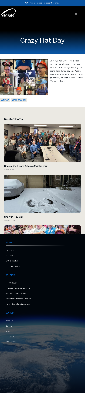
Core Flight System (13, 266)
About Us (9, 320)
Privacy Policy (11, 342)
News (8, 331)
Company (5, 100)
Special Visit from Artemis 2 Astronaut (26, 165)
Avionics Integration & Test (16, 293)
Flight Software (11, 283)
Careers (9, 326)
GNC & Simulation (13, 261)
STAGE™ (9, 255)
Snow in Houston (13, 216)
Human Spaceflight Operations (18, 304)
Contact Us (10, 336)
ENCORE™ (10, 250)
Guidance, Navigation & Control (18, 288)
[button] (76, 14)
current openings (53, 3)
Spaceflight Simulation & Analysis (18, 299)
